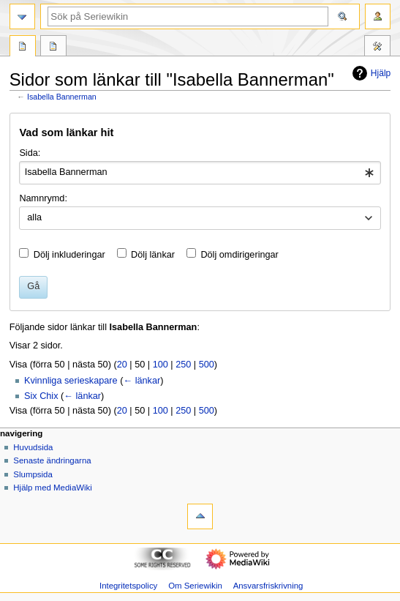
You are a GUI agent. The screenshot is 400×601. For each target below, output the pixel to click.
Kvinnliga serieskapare (71, 381)
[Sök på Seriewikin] (188, 16)
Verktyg (377, 47)
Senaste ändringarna (52, 460)
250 (183, 364)
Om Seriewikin (195, 585)
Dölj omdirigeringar (239, 255)
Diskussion (53, 47)
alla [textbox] (34, 217)
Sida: (29, 153)
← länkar (141, 381)
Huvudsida (33, 447)
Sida (22, 47)
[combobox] (199, 172)
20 (122, 364)
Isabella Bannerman (62, 96)
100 (160, 364)
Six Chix (41, 396)
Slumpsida (32, 474)
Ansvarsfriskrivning (268, 585)
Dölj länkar (153, 255)
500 (206, 364)
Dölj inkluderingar (69, 255)
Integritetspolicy (128, 585)
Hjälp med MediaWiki (52, 487)
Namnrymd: (43, 198)
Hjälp (369, 73)
